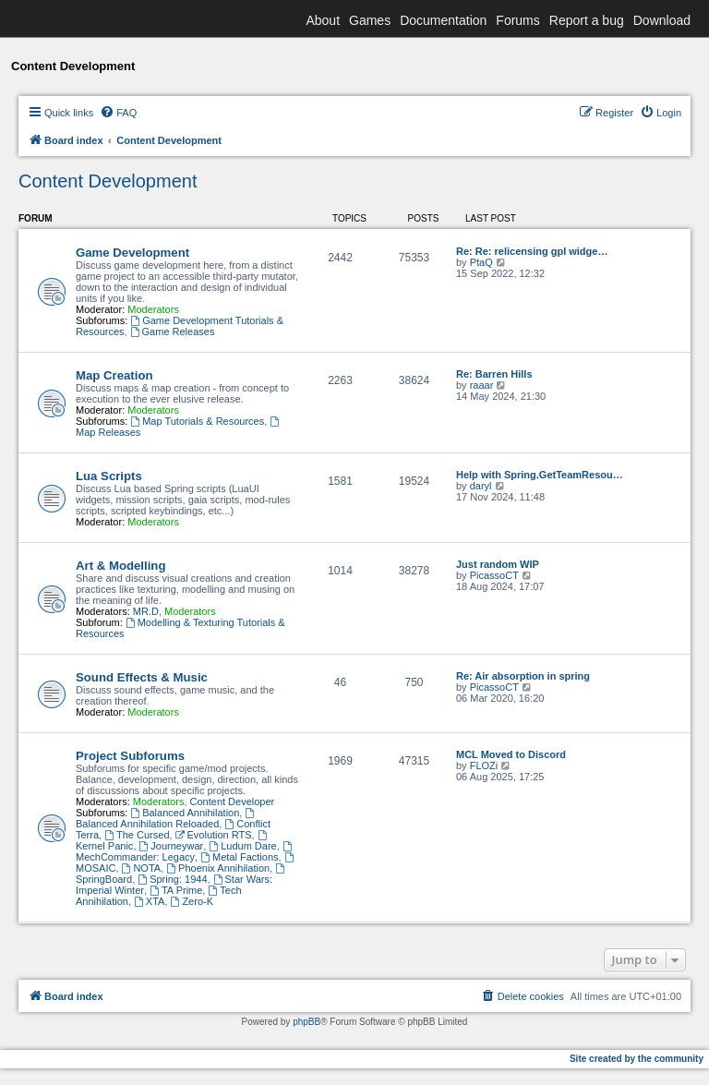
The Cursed (136, 834)
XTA (149, 901)
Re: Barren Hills (494, 374)
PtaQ (481, 262)
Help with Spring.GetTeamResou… (539, 474)
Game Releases (172, 331)
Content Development (107, 181)
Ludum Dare (242, 845)
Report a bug (586, 20)
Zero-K (192, 901)
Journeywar (171, 845)
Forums (517, 20)
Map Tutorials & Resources (197, 421)
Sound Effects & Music (142, 677)
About (323, 20)
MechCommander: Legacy (185, 851)
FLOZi (484, 765)
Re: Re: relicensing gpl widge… (531, 251)
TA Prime (176, 890)
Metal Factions (239, 856)
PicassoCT (494, 575)
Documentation (443, 20)
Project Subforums (130, 756)
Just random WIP (497, 564)
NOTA (142, 868)
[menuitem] (118, 113)
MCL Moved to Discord (511, 754)
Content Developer (232, 801)
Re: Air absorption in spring (523, 675)
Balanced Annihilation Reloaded (166, 818)
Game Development (132, 252)
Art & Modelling (120, 566)
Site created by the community (636, 1059)
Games (370, 20)
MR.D (146, 611)
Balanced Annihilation (184, 812)
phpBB (306, 1022)
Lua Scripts (109, 476)
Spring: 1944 (172, 879)
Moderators (153, 309)
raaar (482, 385)
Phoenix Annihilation (218, 868)
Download (662, 20)
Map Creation (114, 375)
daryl (481, 485)
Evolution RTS (213, 834)
